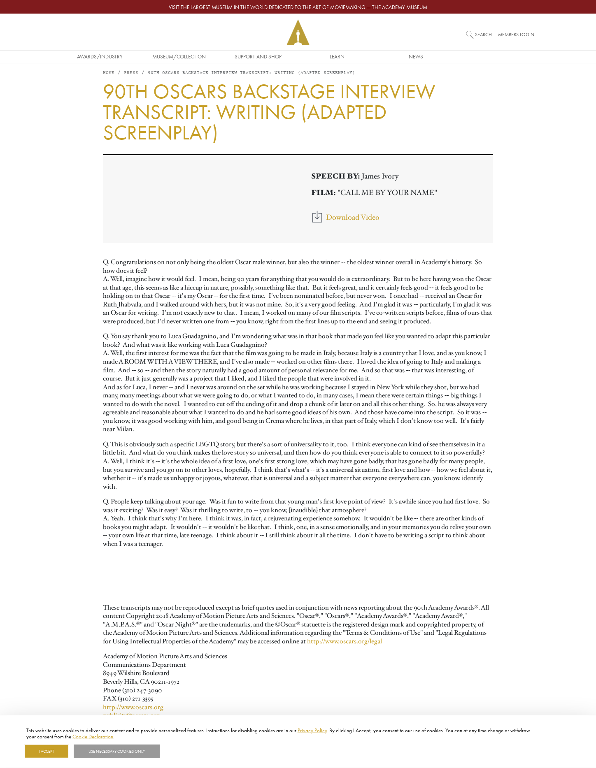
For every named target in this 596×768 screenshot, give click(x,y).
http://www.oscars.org (133, 707)
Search (483, 34)
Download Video (352, 218)
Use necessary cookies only (116, 751)
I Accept (46, 751)
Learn (377, 56)
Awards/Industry (140, 56)
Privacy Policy (312, 730)
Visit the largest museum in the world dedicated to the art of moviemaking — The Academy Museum (298, 7)
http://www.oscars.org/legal (344, 642)
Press (131, 74)
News (456, 56)
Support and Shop (298, 56)
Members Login (516, 34)
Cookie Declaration (92, 736)
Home (108, 74)
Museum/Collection (219, 56)
